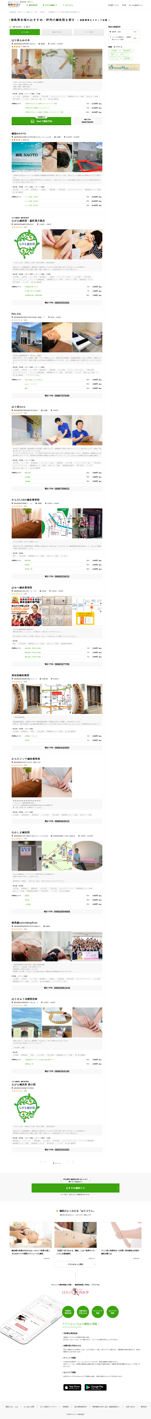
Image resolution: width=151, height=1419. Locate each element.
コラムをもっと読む (75, 1264)
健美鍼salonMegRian (25, 922)
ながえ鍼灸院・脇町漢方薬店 (28, 220)
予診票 (124, 5)
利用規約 (66, 1407)
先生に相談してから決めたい (34, 379)
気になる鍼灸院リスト (136, 5)
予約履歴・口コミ (113, 5)
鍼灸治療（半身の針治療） (33, 652)
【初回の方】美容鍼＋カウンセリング (37, 108)
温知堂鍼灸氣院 (20, 675)
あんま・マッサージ (31, 384)
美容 (112, 54)
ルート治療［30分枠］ (32, 197)
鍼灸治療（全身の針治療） (33, 657)
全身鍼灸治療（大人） (32, 286)
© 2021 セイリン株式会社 (75, 1414)
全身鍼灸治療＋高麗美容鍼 (33, 295)
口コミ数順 (89, 32)
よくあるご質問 (29, 1407)
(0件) (25, 227)
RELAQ (16, 314)
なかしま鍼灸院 (21, 832)
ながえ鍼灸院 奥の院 (24, 1084)
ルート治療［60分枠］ (32, 201)
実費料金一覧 (29, 1064)
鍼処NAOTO (19, 133)
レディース (114, 58)
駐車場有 (127, 58)
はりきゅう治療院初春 (25, 999)
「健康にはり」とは (11, 1407)
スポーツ (123, 54)
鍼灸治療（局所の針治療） (33, 648)
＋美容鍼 (28, 904)
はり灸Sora (18, 406)
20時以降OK (127, 50)
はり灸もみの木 (21, 40)
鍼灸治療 (28, 472)
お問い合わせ (130, 1407)
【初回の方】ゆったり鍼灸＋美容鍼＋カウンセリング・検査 (44, 112)
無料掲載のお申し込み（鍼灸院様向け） (106, 1407)
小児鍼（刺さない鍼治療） (33, 291)
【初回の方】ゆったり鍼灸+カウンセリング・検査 (41, 103)
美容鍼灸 (28, 481)
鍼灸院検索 (33, 5)
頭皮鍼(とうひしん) (31, 736)
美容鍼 (27, 564)
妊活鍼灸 (28, 477)
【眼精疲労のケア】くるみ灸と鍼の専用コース (40, 1059)
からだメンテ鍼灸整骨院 (26, 759)
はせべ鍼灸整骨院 (22, 587)
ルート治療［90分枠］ (32, 205)
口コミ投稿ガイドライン (48, 1407)
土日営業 (114, 50)
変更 (135, 31)
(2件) (27, 46)
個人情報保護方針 (80, 1407)
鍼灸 (26, 388)
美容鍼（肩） (29, 569)
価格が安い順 (56, 32)
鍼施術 (27, 895)
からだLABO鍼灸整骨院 (26, 499)
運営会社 (144, 1407)
